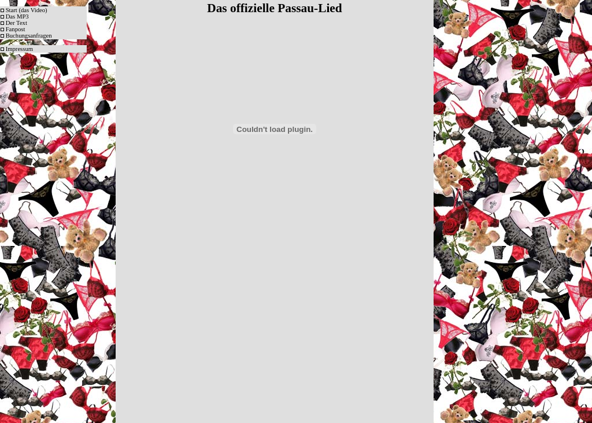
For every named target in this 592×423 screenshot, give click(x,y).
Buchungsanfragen (29, 35)
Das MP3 (17, 16)
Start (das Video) (26, 10)
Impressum (19, 49)
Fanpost (15, 29)
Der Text (16, 23)
